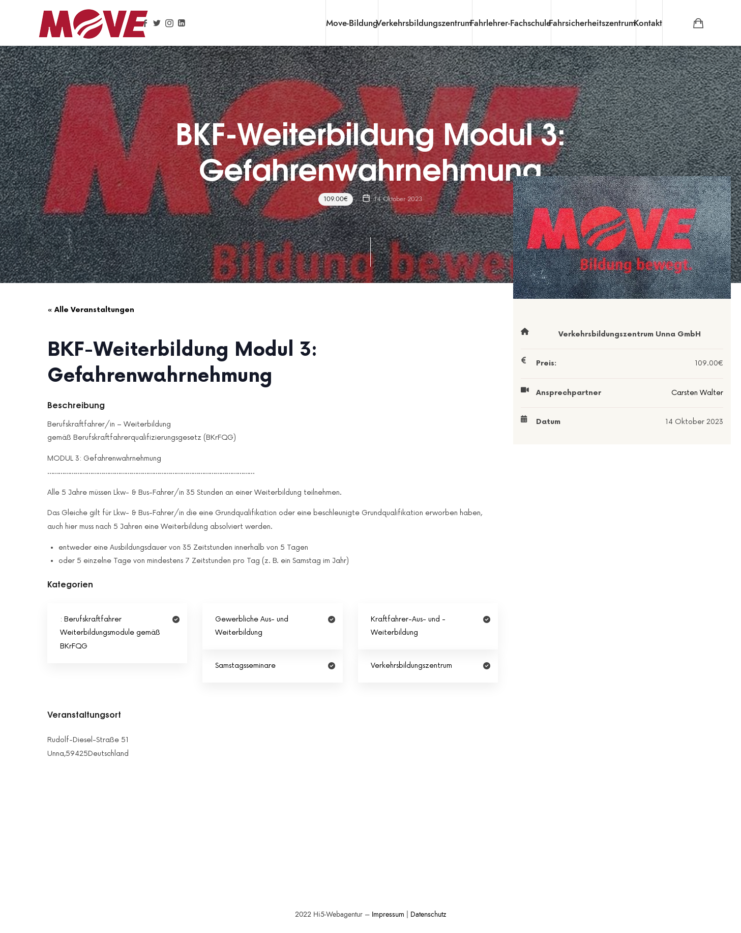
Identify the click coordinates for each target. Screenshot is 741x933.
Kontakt (648, 23)
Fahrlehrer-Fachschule (510, 23)
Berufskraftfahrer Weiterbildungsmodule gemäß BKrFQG (110, 633)
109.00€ (336, 199)
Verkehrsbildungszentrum (424, 23)
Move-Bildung (352, 23)
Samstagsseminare (245, 665)
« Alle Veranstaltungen (90, 309)
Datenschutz (428, 914)
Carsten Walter (697, 392)
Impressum (388, 914)
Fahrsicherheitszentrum (592, 23)
